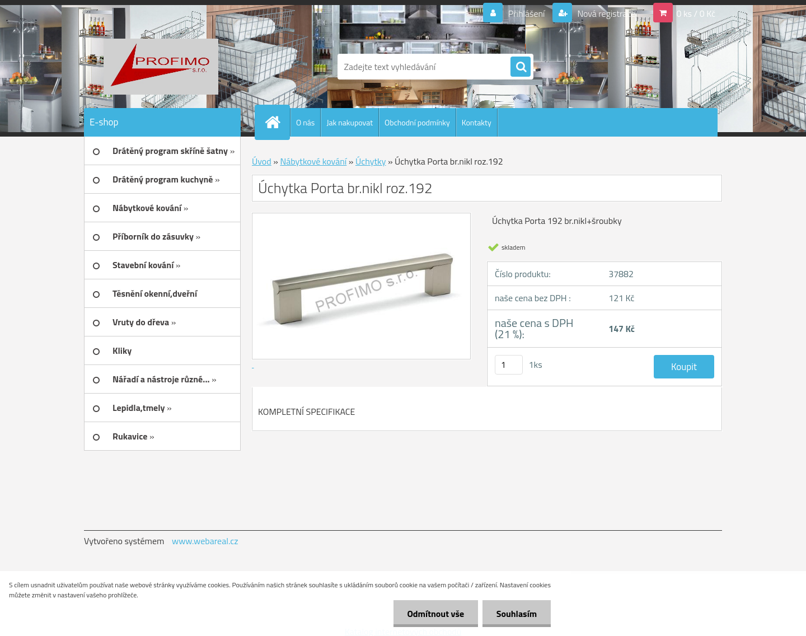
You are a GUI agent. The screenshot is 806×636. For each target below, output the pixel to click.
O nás (305, 122)
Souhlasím (516, 613)
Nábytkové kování (313, 161)
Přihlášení (526, 13)
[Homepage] (277, 122)
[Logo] (161, 67)
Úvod (261, 161)
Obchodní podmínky (417, 122)
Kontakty (476, 122)
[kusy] (509, 365)
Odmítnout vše (435, 613)
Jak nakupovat (349, 122)
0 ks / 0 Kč (695, 13)
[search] (520, 67)
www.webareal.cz (205, 541)
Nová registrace (605, 13)
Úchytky (370, 161)
